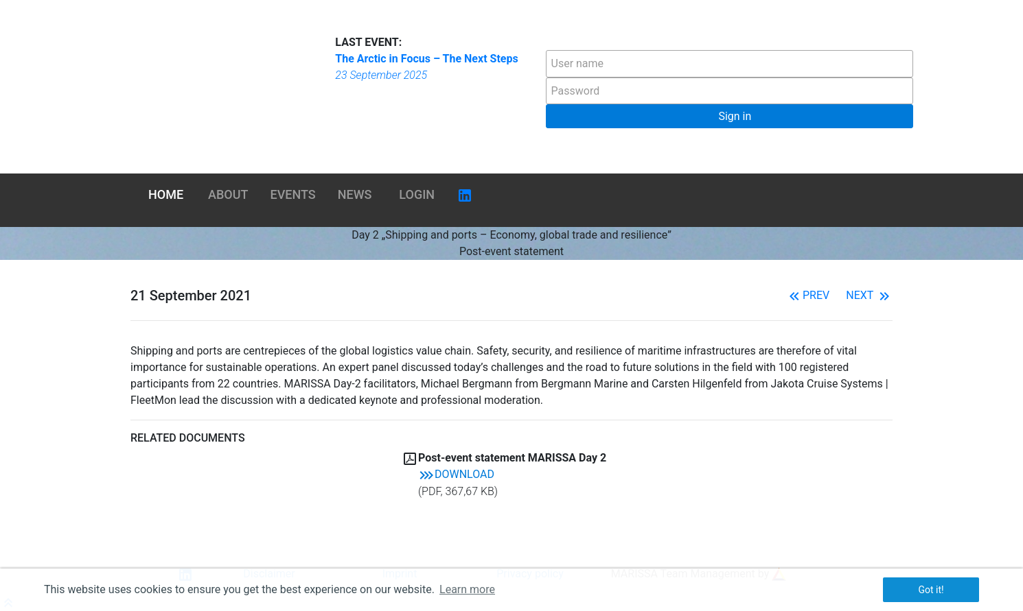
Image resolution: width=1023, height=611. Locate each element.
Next (869, 295)
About (228, 194)
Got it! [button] (930, 589)
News (355, 194)
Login (417, 194)
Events (293, 194)
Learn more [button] (467, 589)
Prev (807, 295)
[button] (729, 116)
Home (165, 194)
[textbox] (729, 63)
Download (456, 474)
